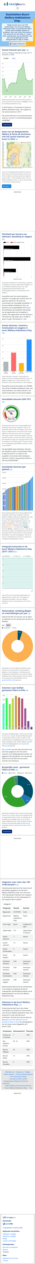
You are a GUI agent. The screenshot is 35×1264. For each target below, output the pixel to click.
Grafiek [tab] (6, 58)
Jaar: (3, 625)
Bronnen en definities (10, 1247)
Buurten (6, 186)
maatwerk (7, 749)
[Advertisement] (17, 212)
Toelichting (7, 125)
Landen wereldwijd (9, 1241)
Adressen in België (9, 1236)
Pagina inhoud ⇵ (17, 44)
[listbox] (8, 625)
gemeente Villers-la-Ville (9, 680)
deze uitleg (28, 441)
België (28, 308)
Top (30, 1088)
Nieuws (5, 1250)
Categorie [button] (7, 904)
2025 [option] (8, 625)
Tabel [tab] (13, 58)
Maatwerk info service (10, 1258)
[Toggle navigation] (17, 8)
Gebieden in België (9, 1234)
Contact (5, 1260)
